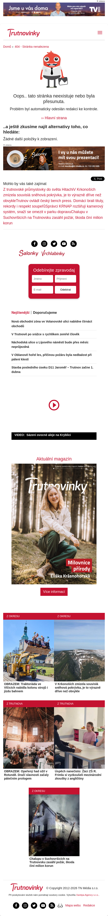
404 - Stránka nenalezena (32, 46)
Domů (7, 46)
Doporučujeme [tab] (45, 312)
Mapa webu (73, 905)
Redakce (89, 905)
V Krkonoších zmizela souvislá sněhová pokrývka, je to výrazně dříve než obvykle (52, 195)
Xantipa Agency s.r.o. (87, 895)
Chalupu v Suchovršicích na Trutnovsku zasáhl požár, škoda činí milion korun (53, 217)
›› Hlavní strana (54, 118)
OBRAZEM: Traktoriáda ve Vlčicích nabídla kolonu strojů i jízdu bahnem (26, 687)
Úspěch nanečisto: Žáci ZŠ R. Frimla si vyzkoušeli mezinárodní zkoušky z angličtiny (78, 775)
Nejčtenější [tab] (20, 312)
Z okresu (13, 616)
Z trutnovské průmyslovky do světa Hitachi (38, 189)
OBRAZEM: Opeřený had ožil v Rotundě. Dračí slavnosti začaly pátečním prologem (26, 775)
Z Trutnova (15, 703)
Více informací (54, 591)
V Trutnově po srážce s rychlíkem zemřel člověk (45, 334)
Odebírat (65, 289)
